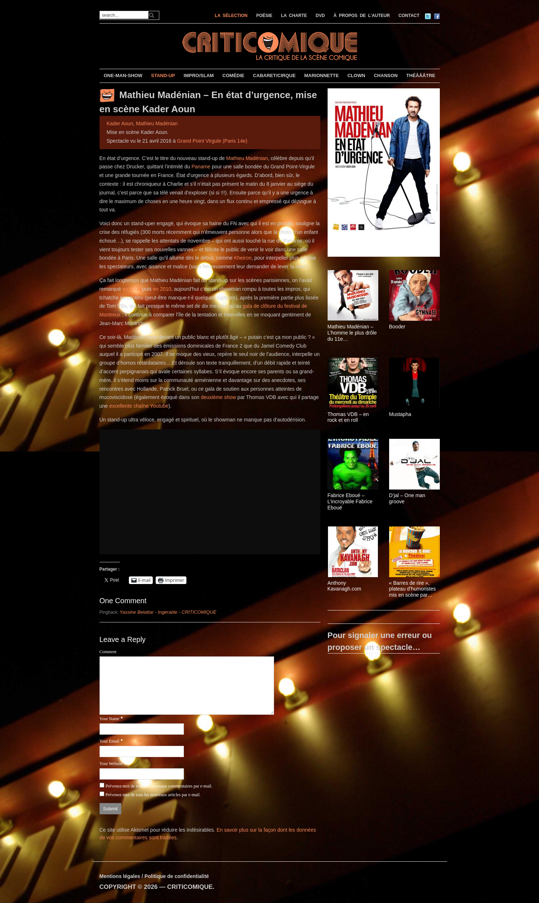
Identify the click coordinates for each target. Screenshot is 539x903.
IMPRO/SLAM (199, 75)
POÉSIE (264, 15)
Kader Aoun (120, 123)
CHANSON (386, 75)
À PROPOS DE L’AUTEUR (361, 15)
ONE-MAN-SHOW (123, 75)
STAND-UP (163, 75)
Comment (108, 651)
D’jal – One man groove (407, 498)
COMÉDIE (233, 75)
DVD (320, 15)
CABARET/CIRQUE (274, 75)
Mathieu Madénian (156, 123)
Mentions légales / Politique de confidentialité (154, 876)
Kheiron (242, 258)
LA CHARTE (294, 15)
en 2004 (131, 289)
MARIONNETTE (321, 75)
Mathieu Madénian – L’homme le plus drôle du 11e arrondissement (352, 333)
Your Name (109, 718)
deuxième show (218, 397)
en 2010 (162, 289)
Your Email (109, 741)
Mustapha (400, 414)
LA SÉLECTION (231, 15)
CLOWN (356, 75)
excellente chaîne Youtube (138, 406)
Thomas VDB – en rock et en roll (348, 417)
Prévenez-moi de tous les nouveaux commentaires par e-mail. (158, 786)
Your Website (111, 763)
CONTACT (409, 15)
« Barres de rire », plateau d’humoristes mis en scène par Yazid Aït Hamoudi (412, 589)
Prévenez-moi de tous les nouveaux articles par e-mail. (153, 794)
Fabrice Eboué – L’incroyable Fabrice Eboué (350, 501)
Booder (397, 326)
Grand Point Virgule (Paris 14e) (212, 141)
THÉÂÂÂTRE (420, 75)
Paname (200, 166)
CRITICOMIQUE (190, 886)
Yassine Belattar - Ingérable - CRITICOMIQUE (168, 612)
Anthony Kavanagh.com (344, 586)
